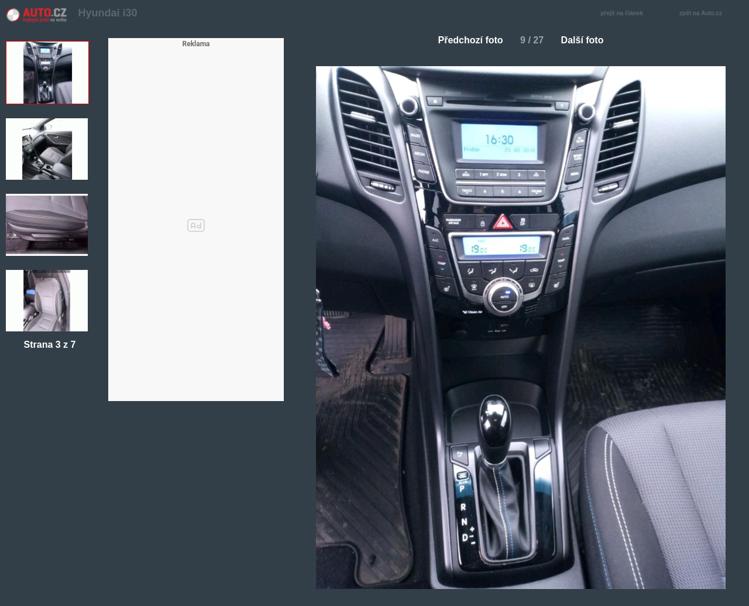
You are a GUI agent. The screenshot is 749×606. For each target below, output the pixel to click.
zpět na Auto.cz (706, 13)
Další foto (587, 40)
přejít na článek (625, 13)
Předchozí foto (466, 40)
